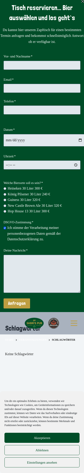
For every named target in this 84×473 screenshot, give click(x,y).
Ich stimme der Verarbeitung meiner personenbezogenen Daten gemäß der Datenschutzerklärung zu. (34, 233)
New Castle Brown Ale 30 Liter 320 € (35, 205)
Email (9, 79)
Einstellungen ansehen (42, 462)
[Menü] (74, 323)
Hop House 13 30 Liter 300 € (28, 211)
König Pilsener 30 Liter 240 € (29, 194)
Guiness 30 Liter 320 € (24, 200)
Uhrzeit (10, 156)
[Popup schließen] (82, 1)
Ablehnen (41, 450)
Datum (9, 129)
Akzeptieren (42, 438)
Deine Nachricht (16, 250)
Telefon (10, 101)
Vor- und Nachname (18, 56)
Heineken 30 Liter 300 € (25, 188)
